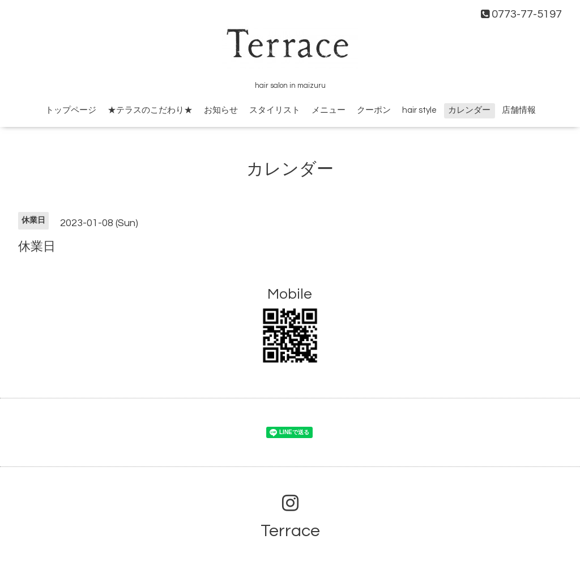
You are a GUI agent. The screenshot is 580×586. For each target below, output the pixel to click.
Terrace (290, 531)
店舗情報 (519, 110)
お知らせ (221, 110)
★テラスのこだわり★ (150, 110)
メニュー (329, 110)
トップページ (70, 110)
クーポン (374, 110)
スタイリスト (274, 110)
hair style (419, 110)
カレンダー (469, 110)
